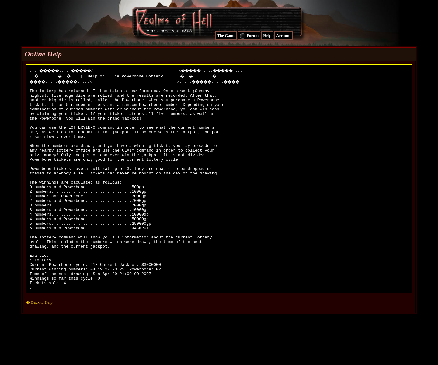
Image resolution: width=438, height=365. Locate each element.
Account (283, 35)
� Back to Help (39, 343)
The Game (226, 35)
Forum (249, 36)
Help (267, 35)
